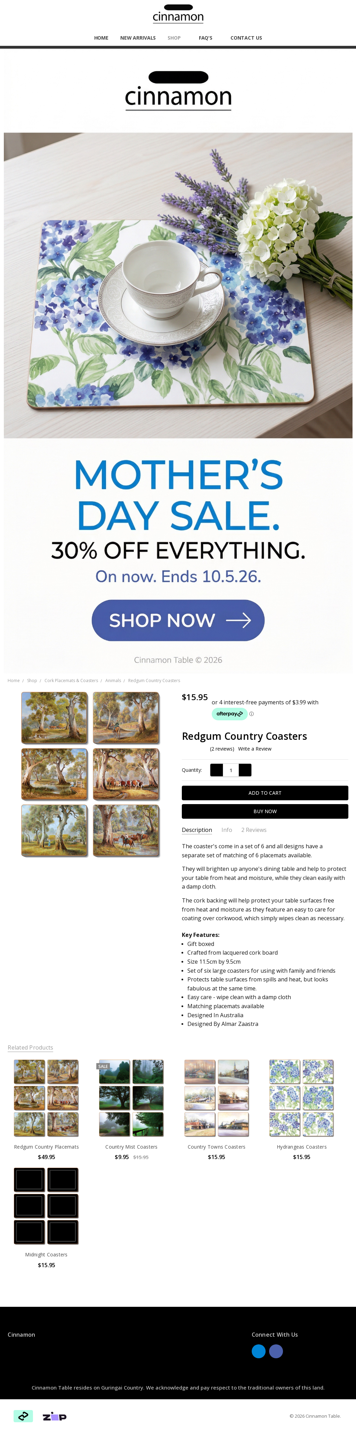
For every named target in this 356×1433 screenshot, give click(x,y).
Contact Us (246, 37)
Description (197, 830)
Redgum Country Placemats (46, 1146)
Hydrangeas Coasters (302, 1146)
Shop (177, 37)
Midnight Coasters (46, 1254)
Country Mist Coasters (131, 1146)
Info (226, 830)
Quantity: (192, 770)
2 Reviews (254, 830)
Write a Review (255, 749)
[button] (178, 361)
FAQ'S (209, 37)
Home (101, 37)
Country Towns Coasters (217, 1146)
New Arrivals (138, 37)
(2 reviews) (222, 749)
